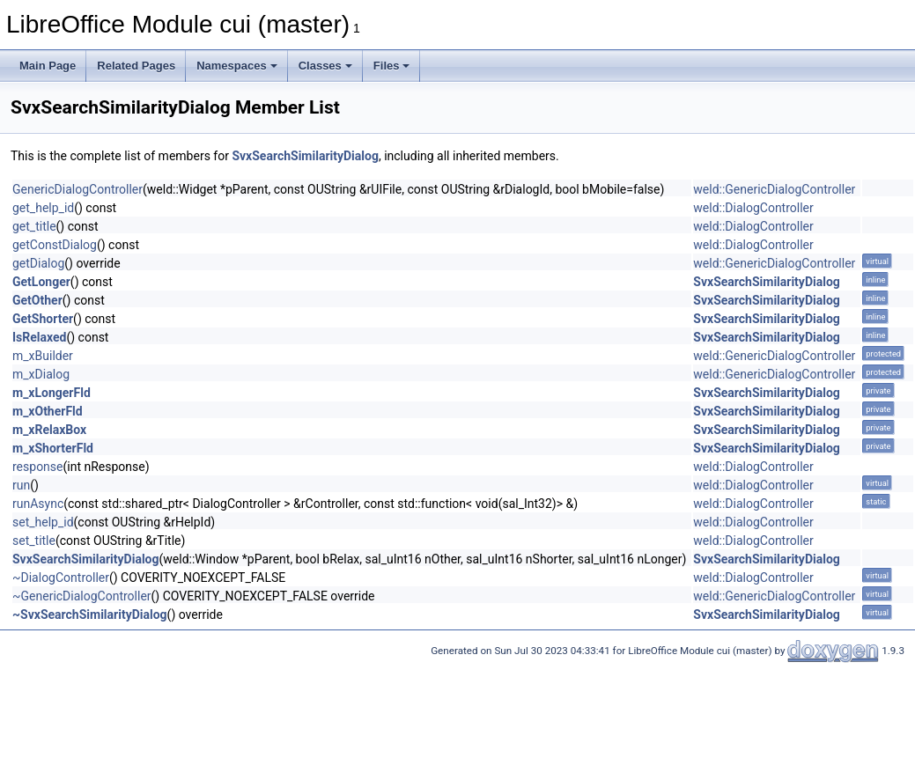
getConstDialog (54, 245)
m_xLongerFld (51, 393)
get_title (34, 226)
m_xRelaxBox (49, 430)
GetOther (37, 300)
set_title (33, 541)
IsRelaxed (39, 337)
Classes (325, 65)
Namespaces (236, 65)
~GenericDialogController (81, 596)
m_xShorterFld (52, 448)
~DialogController (60, 577)
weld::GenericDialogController (774, 189)
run (21, 485)
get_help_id (43, 208)
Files (391, 65)
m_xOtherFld (47, 411)
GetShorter (42, 319)
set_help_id (43, 522)
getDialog (38, 263)
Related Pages (136, 65)
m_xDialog (41, 374)
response (37, 467)
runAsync (37, 504)
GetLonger (41, 282)
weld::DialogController (753, 208)
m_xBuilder (42, 356)
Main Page (47, 65)
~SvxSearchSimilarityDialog (89, 614)
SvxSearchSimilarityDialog (305, 156)
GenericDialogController (77, 189)
